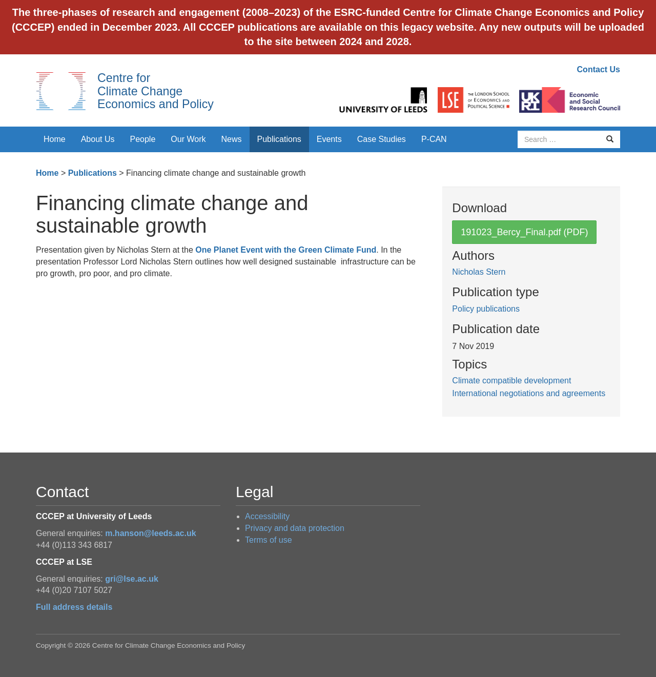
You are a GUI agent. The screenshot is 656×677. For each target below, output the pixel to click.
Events (329, 139)
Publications (279, 139)
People (143, 139)
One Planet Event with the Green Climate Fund (285, 249)
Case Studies (381, 139)
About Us (98, 139)
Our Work (188, 139)
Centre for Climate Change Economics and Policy (155, 91)
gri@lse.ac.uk (131, 579)
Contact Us (598, 69)
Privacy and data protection (294, 528)
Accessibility (267, 516)
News (231, 139)
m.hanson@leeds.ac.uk (150, 533)
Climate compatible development (511, 380)
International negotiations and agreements (528, 393)
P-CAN (434, 139)
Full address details (74, 607)
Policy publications (486, 308)
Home (55, 139)
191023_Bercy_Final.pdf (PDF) (524, 232)
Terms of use (268, 540)
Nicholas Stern (478, 272)
